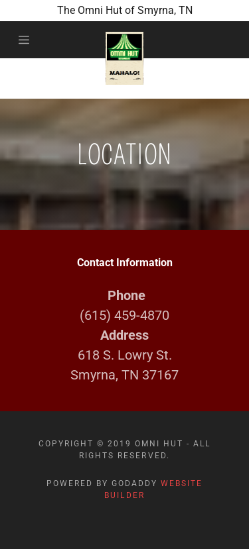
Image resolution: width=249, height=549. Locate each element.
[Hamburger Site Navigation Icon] (27, 40)
